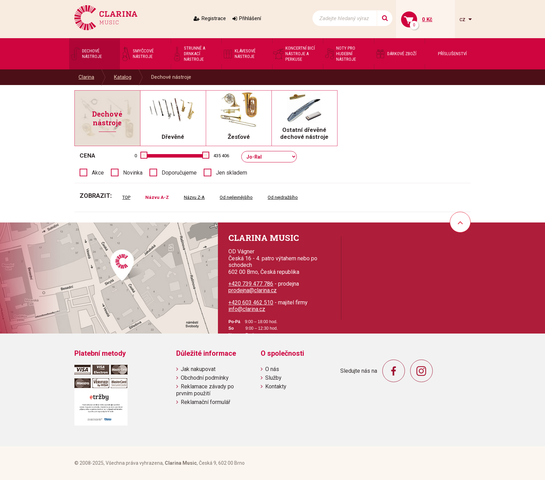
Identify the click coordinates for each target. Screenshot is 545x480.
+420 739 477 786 (250, 283)
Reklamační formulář (205, 402)
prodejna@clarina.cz (252, 290)
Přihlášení (250, 18)
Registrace (214, 18)
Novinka (133, 172)
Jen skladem (231, 172)
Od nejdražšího (283, 197)
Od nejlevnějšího (236, 197)
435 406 (221, 155)
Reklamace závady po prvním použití (205, 389)
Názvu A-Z (157, 197)
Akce (98, 172)
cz (463, 19)
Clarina (86, 77)
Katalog (122, 77)
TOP (126, 197)
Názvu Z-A (194, 197)
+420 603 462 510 (250, 302)
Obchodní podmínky (205, 377)
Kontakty (275, 386)
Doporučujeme (179, 172)
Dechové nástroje (171, 77)
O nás (272, 369)
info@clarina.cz (246, 309)
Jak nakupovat (198, 369)
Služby (273, 377)
